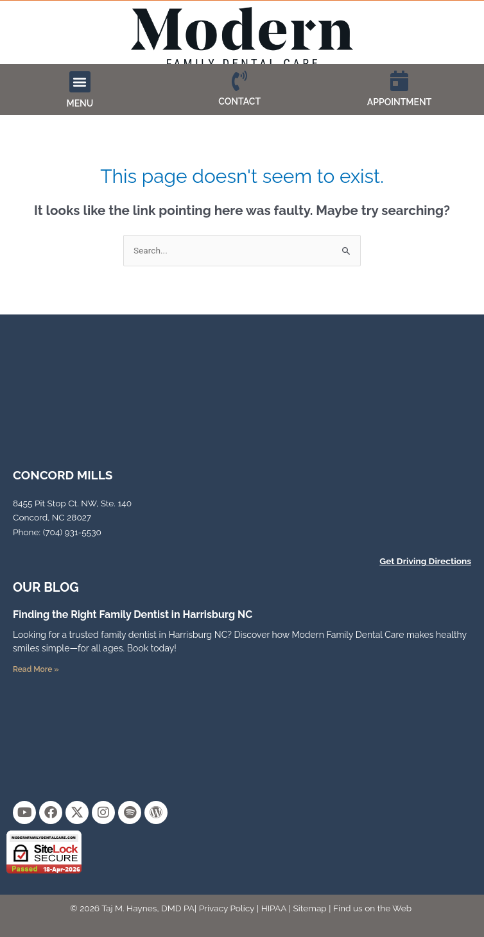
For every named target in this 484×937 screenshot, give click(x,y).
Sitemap (310, 908)
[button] (80, 81)
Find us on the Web (372, 908)
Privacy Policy (227, 908)
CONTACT (239, 101)
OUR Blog (46, 587)
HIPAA (274, 908)
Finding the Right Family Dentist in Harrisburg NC (132, 614)
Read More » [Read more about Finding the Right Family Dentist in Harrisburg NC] (36, 669)
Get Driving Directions (425, 561)
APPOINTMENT (399, 102)
